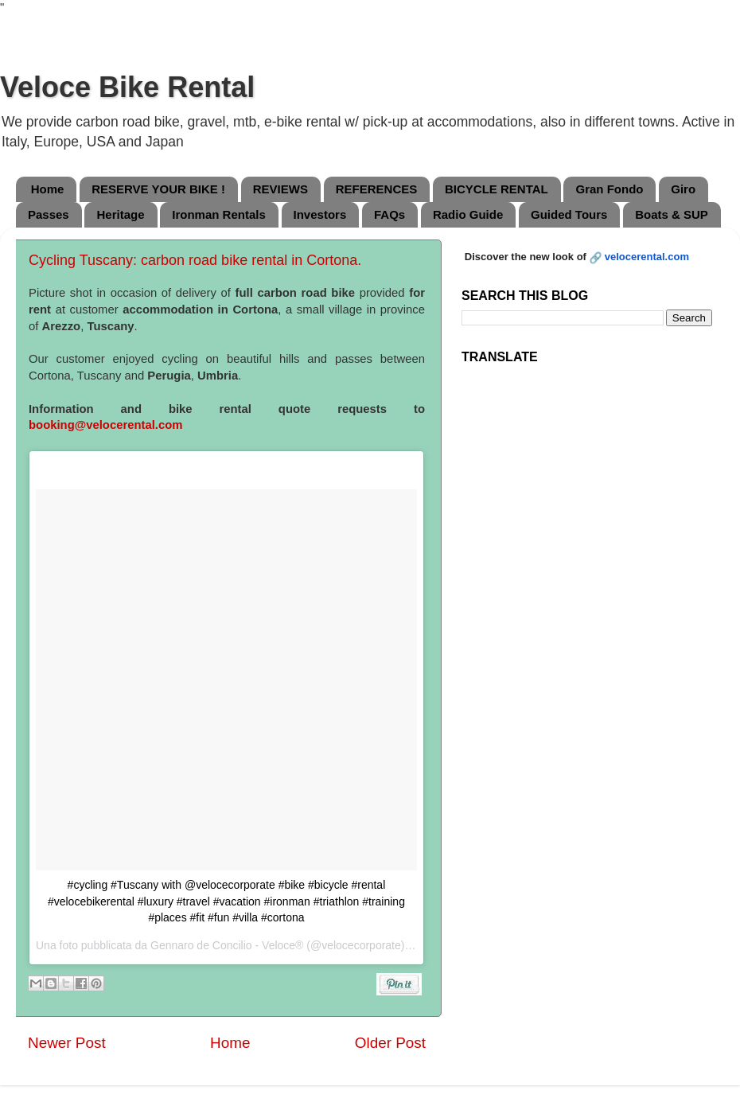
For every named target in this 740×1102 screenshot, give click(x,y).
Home (47, 189)
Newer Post (67, 1042)
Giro (683, 189)
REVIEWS (280, 189)
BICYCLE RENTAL (496, 189)
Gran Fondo (609, 189)
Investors (320, 214)
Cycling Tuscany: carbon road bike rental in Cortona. (195, 260)
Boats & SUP (671, 214)
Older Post (390, 1042)
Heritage (120, 214)
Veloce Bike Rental (127, 87)
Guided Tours (569, 214)
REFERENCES (377, 189)
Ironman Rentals (219, 214)
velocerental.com (647, 257)
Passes (48, 214)
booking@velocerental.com (105, 425)
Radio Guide (468, 214)
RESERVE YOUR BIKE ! (158, 189)
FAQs (389, 214)
